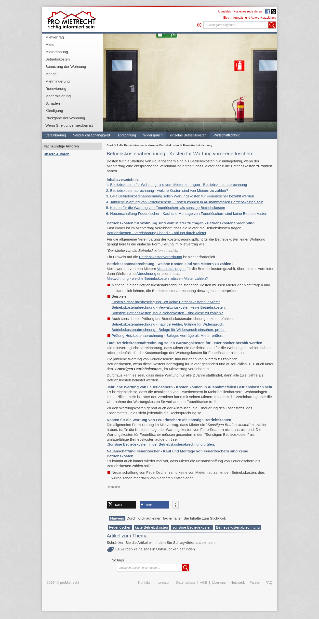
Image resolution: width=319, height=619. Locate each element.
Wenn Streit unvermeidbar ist (69, 125)
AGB (203, 582)
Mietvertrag (54, 37)
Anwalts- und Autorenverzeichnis (254, 17)
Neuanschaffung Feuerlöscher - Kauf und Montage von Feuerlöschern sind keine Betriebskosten (188, 213)
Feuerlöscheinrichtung (197, 145)
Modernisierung (58, 96)
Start (110, 145)
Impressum (163, 582)
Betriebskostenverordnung (160, 257)
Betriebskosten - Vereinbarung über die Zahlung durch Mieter (156, 233)
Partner (255, 582)
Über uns (219, 582)
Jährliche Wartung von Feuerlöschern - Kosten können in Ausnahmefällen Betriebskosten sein (186, 202)
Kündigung (54, 111)
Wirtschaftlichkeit (226, 135)
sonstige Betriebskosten (192, 527)
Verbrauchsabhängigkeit (91, 135)
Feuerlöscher (120, 527)
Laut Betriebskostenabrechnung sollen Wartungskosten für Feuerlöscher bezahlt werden (182, 196)
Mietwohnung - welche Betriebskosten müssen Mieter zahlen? (157, 278)
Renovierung (55, 88)
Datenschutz (185, 582)
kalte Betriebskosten (130, 145)
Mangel (51, 74)
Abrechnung (127, 135)
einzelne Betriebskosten (188, 135)
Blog (226, 17)
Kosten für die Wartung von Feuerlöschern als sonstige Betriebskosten (167, 208)
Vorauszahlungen (171, 269)
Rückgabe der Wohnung (65, 118)
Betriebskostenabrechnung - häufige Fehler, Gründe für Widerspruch (167, 324)
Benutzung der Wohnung (65, 66)
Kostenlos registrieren (247, 11)
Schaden (52, 103)
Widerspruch (153, 135)
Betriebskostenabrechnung (238, 527)
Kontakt (144, 582)
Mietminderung (57, 81)
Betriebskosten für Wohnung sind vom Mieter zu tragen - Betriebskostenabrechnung (178, 184)
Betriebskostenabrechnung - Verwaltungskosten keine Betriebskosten (168, 307)
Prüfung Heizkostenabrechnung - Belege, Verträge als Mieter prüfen (167, 335)
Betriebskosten (57, 59)
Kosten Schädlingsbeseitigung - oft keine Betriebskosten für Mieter (166, 302)
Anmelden (224, 11)
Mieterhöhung (56, 52)
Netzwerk (237, 582)
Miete (49, 44)
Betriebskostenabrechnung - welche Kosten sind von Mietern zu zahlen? (169, 190)
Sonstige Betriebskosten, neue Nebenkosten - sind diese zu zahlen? (167, 313)
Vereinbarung (55, 135)
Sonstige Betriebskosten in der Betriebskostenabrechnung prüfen (161, 444)
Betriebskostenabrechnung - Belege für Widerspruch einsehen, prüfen (169, 330)
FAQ (269, 582)
